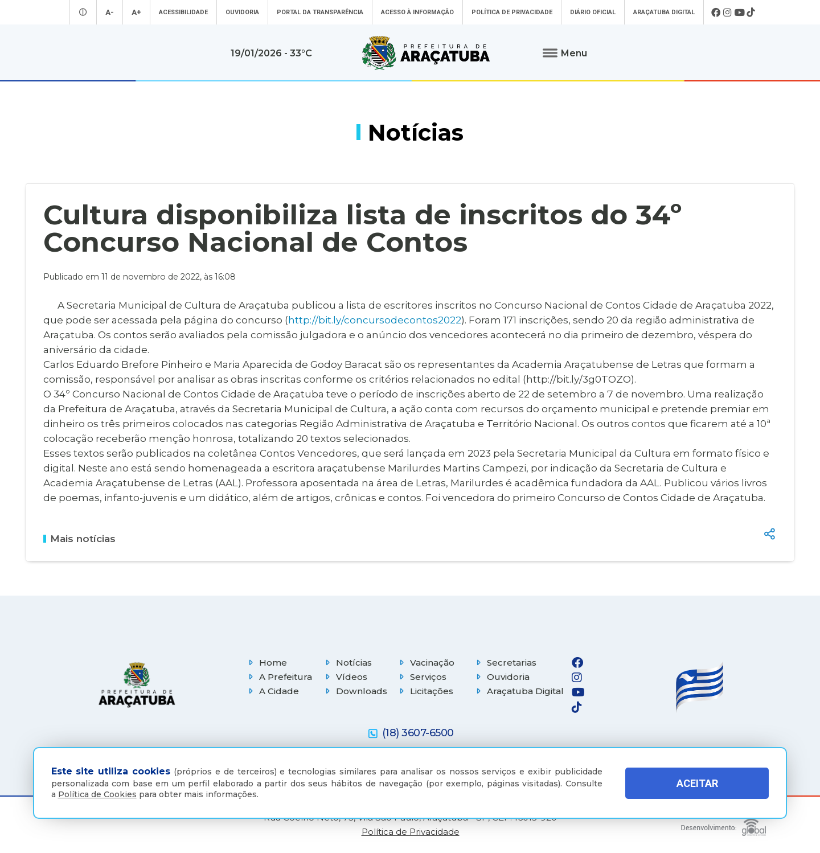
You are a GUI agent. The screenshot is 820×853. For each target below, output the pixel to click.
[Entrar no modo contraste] (83, 12)
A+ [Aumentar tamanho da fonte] (136, 12)
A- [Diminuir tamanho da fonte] (109, 12)
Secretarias (504, 662)
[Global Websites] (723, 824)
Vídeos (344, 676)
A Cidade (272, 691)
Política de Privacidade (512, 12)
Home (266, 662)
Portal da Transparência (320, 12)
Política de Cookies (97, 794)
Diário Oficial (593, 12)
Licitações (424, 691)
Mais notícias (79, 539)
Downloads (354, 691)
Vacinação (425, 662)
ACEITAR (697, 783)
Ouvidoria (242, 12)
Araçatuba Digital (664, 12)
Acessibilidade (183, 12)
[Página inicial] (137, 684)
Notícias (347, 662)
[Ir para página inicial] (426, 53)
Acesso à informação (417, 12)
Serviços (421, 676)
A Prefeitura (278, 676)
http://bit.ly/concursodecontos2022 (374, 320)
